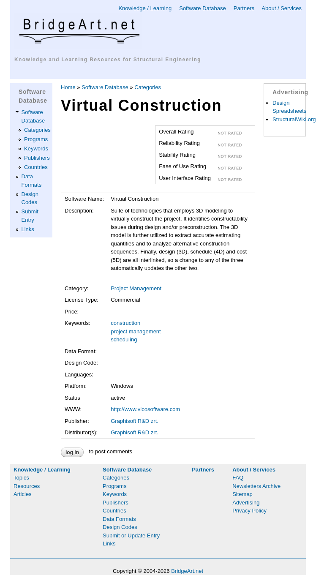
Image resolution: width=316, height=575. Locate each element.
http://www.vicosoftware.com (145, 409)
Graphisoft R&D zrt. (134, 421)
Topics (21, 477)
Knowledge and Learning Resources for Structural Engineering (107, 60)
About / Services (282, 8)
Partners (244, 8)
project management (136, 331)
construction (125, 323)
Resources (27, 486)
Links (28, 229)
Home (68, 87)
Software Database (202, 8)
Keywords (36, 148)
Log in (72, 452)
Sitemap (242, 494)
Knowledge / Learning (145, 8)
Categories (37, 130)
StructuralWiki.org (294, 119)
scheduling (124, 339)
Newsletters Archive (256, 486)
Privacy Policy (249, 510)
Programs (36, 139)
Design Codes (120, 527)
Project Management (136, 288)
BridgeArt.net (187, 571)
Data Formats (119, 519)
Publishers (37, 158)
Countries (36, 167)
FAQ (237, 477)
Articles (23, 494)
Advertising (245, 502)
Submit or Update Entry (131, 535)
